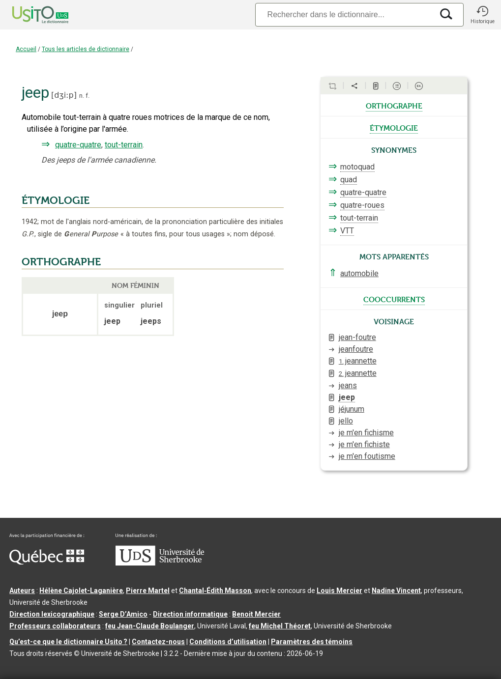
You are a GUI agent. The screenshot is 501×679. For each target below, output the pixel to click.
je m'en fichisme (366, 432)
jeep (347, 397)
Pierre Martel (148, 590)
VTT (347, 230)
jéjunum (351, 409)
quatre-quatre (78, 144)
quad (348, 179)
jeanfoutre (356, 349)
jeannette (358, 361)
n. (81, 95)
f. (87, 95)
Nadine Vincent (396, 590)
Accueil (26, 49)
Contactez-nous (158, 642)
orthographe (394, 105)
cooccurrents (394, 299)
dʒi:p (63, 95)
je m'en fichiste (364, 444)
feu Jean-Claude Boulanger (149, 626)
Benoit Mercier (256, 614)
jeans (348, 385)
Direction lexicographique (51, 614)
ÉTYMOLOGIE (55, 200)
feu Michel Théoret (280, 626)
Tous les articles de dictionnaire (85, 49)
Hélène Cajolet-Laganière (81, 590)
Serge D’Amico (123, 614)
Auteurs (22, 590)
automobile (359, 273)
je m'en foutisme (367, 456)
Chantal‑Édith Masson (215, 590)
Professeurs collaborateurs (55, 626)
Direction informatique (190, 614)
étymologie (394, 127)
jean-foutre (357, 337)
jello (346, 420)
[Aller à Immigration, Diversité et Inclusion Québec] (46, 562)
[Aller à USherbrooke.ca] (160, 563)
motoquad (357, 166)
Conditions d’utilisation (227, 642)
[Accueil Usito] (29, 14)
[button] (482, 14)
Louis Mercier (339, 590)
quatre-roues (362, 205)
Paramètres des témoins (312, 642)
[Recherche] (344, 14)
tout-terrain (124, 144)
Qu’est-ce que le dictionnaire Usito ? (68, 642)
